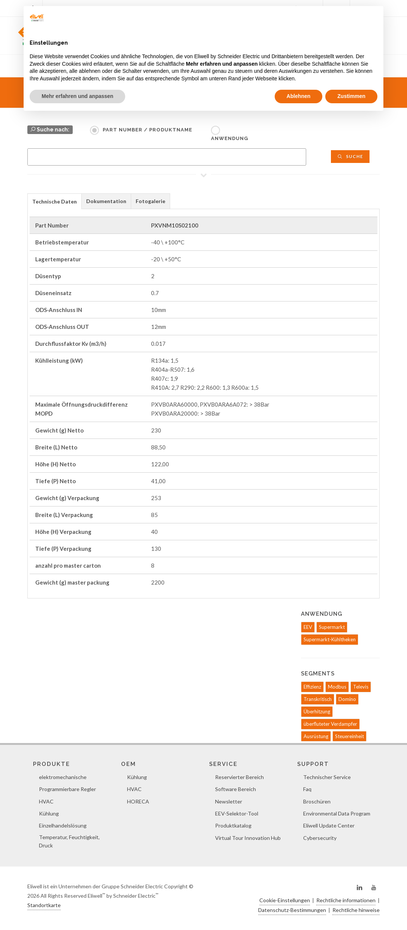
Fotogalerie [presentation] (150, 201)
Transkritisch (318, 699)
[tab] (54, 201)
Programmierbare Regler (67, 789)
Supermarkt (332, 627)
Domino (347, 699)
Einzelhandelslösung (63, 825)
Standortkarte (44, 905)
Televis (360, 687)
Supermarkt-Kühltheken (330, 639)
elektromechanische (63, 777)
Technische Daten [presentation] (54, 201)
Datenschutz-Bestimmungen (292, 910)
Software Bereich (235, 789)
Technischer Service (327, 777)
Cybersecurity (320, 838)
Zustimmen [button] (351, 96)
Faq (307, 789)
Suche (350, 156)
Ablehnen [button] (299, 96)
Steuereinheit (349, 736)
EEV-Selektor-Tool (236, 813)
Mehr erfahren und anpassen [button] (77, 96)
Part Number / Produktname (147, 130)
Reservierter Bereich (239, 777)
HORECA (138, 801)
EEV (308, 627)
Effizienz (312, 687)
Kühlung (49, 813)
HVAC (46, 801)
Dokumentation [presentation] (106, 201)
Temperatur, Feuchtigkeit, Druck (69, 841)
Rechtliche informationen (346, 900)
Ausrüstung (316, 736)
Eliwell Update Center (329, 825)
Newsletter (228, 801)
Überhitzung (317, 711)
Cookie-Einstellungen (284, 900)
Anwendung (229, 138)
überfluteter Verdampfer (330, 724)
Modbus (337, 687)
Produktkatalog (233, 825)
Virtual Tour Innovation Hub (248, 838)
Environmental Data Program (336, 813)
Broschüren (317, 801)
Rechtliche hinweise (356, 910)
